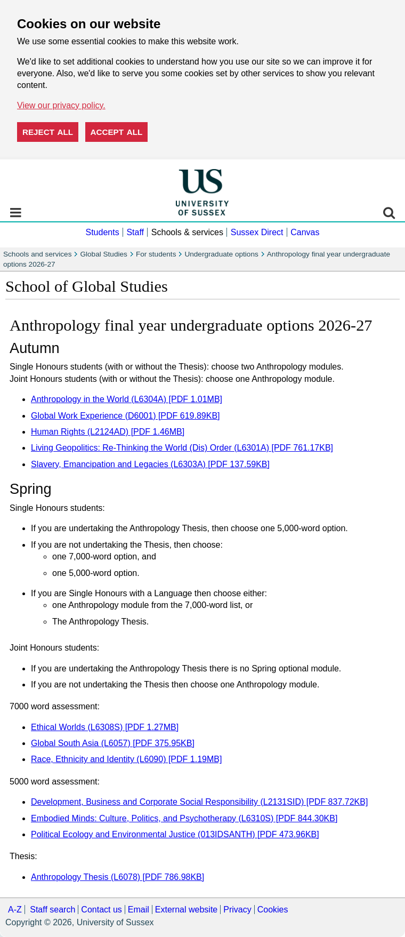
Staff (135, 232)
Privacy (237, 909)
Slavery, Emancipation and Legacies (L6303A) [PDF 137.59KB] (150, 464)
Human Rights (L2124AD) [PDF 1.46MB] (107, 431)
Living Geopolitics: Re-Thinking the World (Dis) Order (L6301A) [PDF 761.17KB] (182, 447)
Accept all (117, 132)
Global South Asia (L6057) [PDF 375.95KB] (113, 743)
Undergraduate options (221, 254)
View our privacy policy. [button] (61, 105)
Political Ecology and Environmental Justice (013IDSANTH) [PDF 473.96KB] (175, 834)
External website (186, 909)
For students (156, 254)
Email (138, 909)
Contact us (101, 909)
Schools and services (37, 254)
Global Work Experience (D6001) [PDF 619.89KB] (125, 415)
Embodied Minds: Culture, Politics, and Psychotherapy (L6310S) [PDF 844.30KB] (184, 818)
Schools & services (187, 232)
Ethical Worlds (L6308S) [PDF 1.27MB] (105, 727)
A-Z (15, 909)
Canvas (304, 232)
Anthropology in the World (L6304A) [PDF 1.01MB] (126, 399)
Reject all (47, 132)
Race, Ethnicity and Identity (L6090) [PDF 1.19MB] (126, 759)
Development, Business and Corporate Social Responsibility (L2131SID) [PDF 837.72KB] (199, 801)
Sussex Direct (257, 232)
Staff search (52, 909)
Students (102, 232)
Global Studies (103, 254)
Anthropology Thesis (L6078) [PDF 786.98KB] (117, 877)
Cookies (272, 909)
